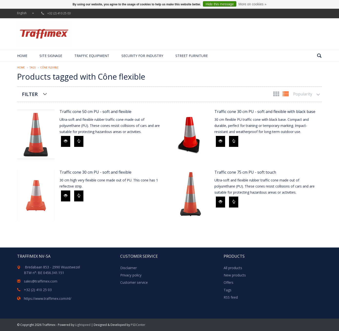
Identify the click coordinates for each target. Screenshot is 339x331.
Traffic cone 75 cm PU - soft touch (245, 172)
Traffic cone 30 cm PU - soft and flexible (95, 172)
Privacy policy (130, 275)
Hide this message (220, 4)
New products (235, 275)
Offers (228, 282)
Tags (33, 67)
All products (233, 267)
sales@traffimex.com (40, 281)
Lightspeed (82, 325)
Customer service (134, 282)
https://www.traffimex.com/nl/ (47, 298)
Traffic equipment (91, 55)
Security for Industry (142, 55)
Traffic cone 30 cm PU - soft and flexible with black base (264, 111)
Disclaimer (128, 267)
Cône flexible (49, 67)
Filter (30, 94)
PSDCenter (138, 325)
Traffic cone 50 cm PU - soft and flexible (95, 111)
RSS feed (231, 297)
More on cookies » (252, 4)
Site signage (51, 55)
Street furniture (191, 55)
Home (22, 55)
